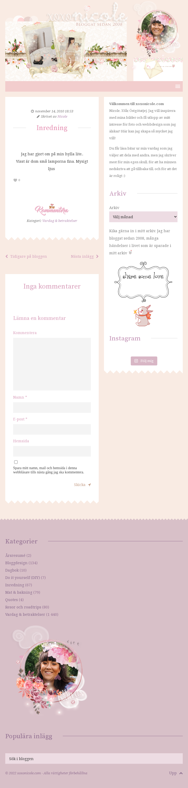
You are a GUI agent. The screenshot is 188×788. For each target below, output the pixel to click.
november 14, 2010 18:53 (54, 111)
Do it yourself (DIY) (22, 577)
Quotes (11, 599)
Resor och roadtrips (23, 606)
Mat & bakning (18, 592)
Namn (20, 397)
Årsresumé (15, 555)
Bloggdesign (16, 562)
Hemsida (21, 440)
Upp (176, 772)
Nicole (62, 116)
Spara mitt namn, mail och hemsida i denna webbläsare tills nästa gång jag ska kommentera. (48, 470)
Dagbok (12, 570)
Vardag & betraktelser (59, 220)
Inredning (14, 584)
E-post (20, 419)
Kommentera (25, 332)
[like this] (15, 180)
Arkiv (114, 207)
